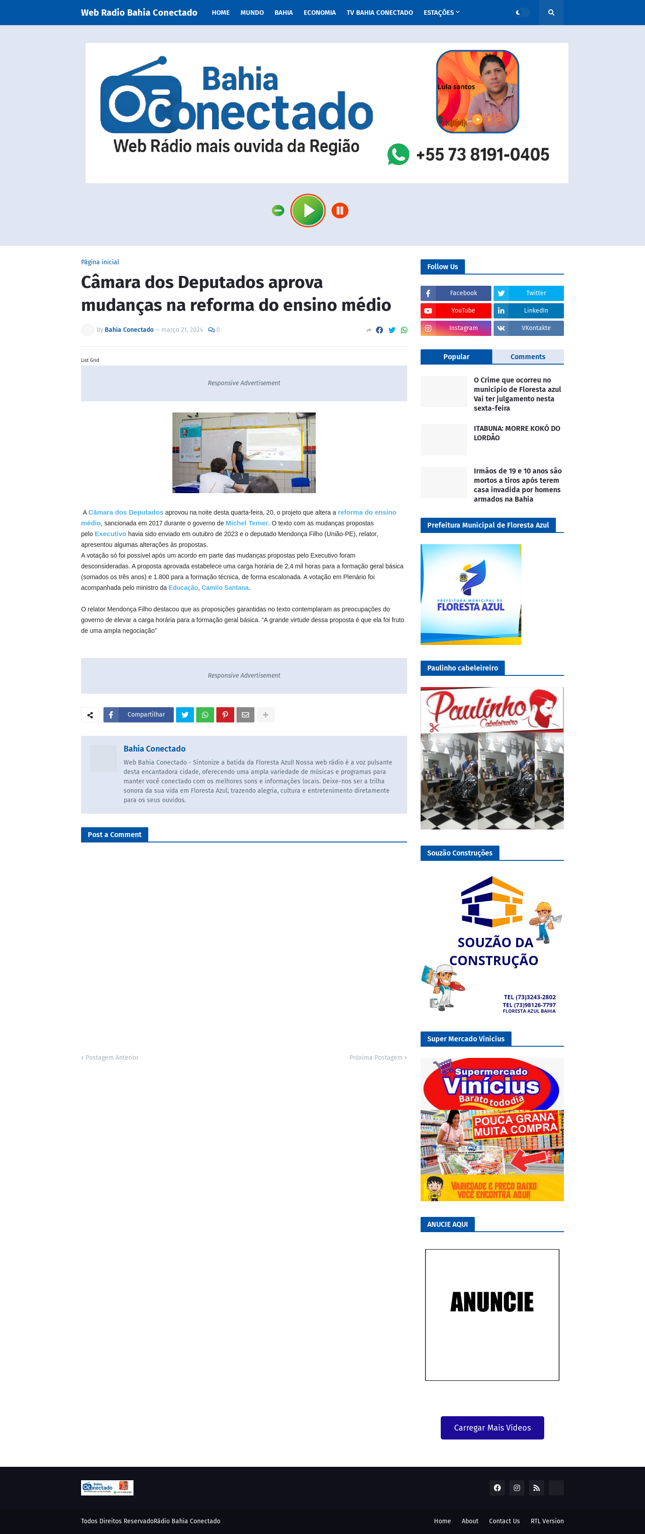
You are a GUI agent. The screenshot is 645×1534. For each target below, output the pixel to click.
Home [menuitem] (221, 13)
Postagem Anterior (112, 1057)
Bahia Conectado (155, 749)
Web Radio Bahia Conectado (139, 12)
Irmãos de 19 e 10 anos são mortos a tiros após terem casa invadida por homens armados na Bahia (518, 485)
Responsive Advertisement (244, 383)
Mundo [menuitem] (252, 13)
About (470, 1521)
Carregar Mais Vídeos (492, 1428)
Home (442, 1521)
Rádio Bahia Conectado (187, 1521)
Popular (456, 356)
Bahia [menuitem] (284, 13)
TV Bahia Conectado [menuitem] (380, 13)
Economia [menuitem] (320, 13)
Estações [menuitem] (439, 13)
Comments (528, 356)
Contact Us (504, 1521)
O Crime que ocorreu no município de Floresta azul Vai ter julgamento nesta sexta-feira (517, 394)
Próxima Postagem (376, 1057)
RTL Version (547, 1521)
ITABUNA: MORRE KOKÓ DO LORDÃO (517, 433)
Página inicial (100, 262)
